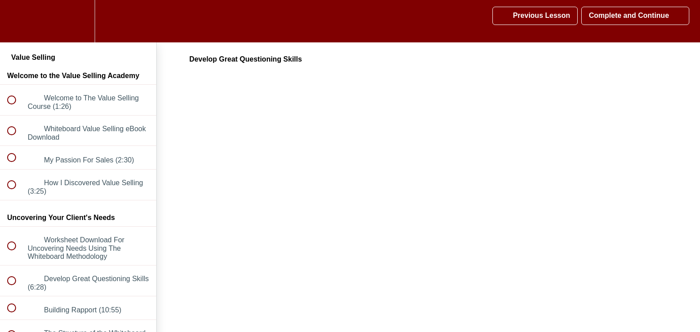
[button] (16, 21)
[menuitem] (78, 21)
